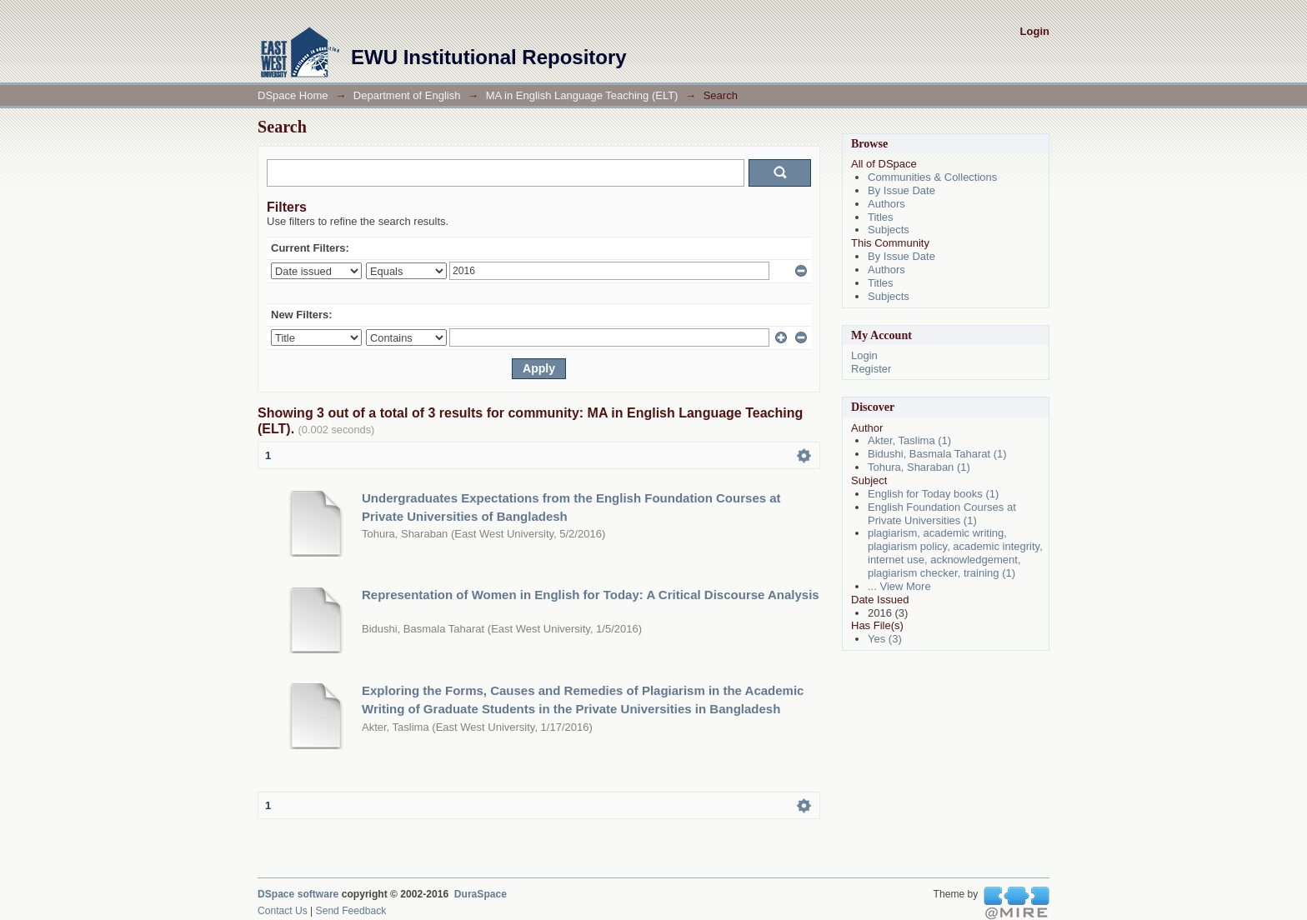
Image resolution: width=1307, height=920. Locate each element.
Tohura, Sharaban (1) (919, 467)
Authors (886, 204)
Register (871, 368)
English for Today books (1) (933, 494)
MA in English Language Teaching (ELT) (582, 95)
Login (1034, 31)
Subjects (888, 229)
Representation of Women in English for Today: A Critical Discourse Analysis (590, 595)
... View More (899, 586)
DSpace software (298, 894)
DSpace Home (293, 95)
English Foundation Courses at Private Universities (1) (942, 514)
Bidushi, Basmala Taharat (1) (937, 454)
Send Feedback (351, 911)
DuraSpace (480, 894)
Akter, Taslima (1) (909, 440)
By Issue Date (901, 190)
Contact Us (283, 911)
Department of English (407, 95)
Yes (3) (885, 638)
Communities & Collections (932, 177)
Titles (881, 217)
